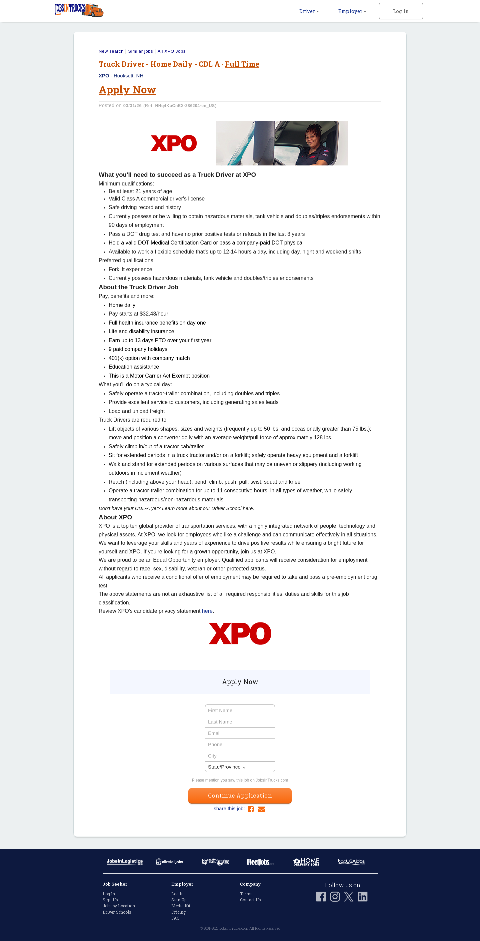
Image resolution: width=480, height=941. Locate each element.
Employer (352, 11)
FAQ (175, 918)
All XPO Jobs (172, 51)
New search (111, 51)
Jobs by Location (119, 905)
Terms (246, 893)
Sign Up (110, 899)
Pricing (178, 912)
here (207, 611)
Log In (401, 11)
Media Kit (180, 905)
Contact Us (250, 899)
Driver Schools (117, 912)
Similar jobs (140, 51)
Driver (309, 11)
